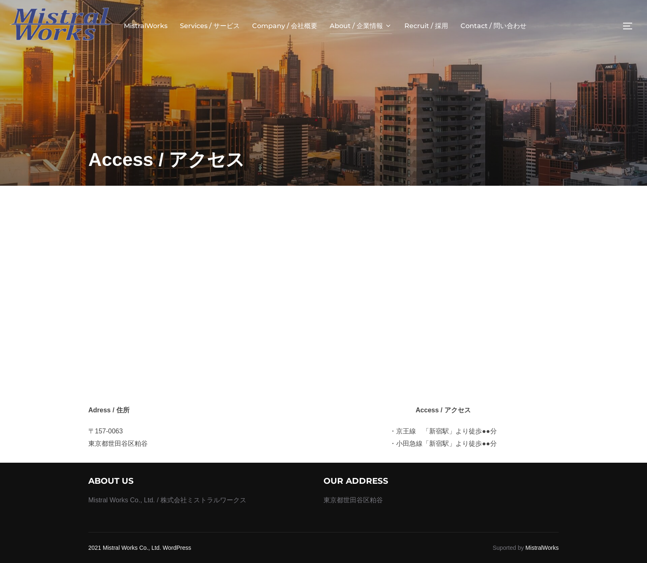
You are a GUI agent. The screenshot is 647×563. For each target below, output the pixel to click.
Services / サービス (210, 26)
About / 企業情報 (361, 26)
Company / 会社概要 (284, 26)
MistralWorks (146, 26)
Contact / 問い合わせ (493, 26)
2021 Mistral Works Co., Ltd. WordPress (139, 547)
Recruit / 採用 (426, 26)
